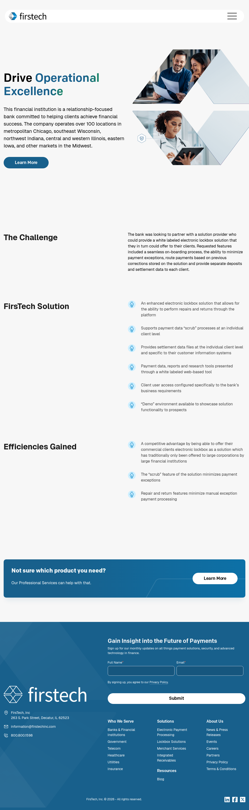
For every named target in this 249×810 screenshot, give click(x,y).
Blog (160, 779)
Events (211, 741)
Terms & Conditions (221, 769)
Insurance (115, 769)
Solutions (165, 721)
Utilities (113, 762)
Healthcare (116, 755)
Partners (213, 755)
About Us (214, 721)
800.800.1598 (22, 735)
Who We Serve (121, 721)
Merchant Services (171, 748)
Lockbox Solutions (171, 741)
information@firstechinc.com (33, 726)
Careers (212, 748)
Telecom (114, 748)
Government (117, 741)
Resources (167, 770)
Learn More (26, 162)
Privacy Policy (159, 682)
